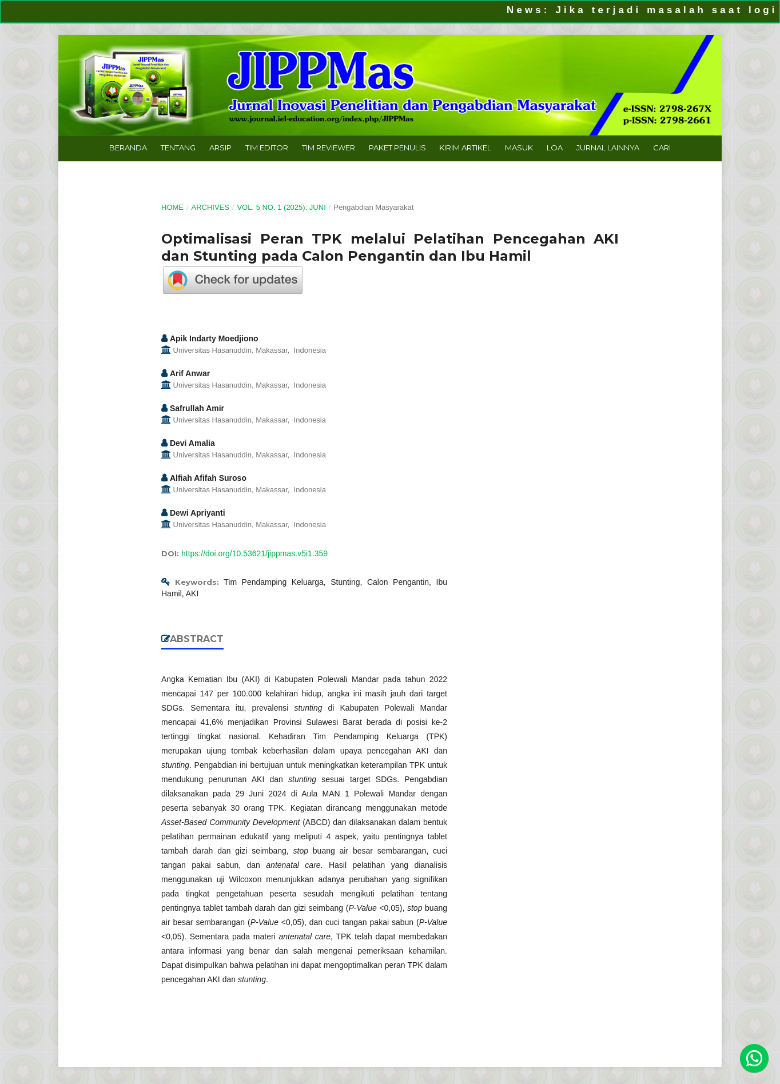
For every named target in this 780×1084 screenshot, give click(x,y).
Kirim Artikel (465, 147)
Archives (210, 207)
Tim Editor (266, 147)
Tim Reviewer (328, 147)
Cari (662, 147)
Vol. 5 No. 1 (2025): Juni (281, 207)
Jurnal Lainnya (607, 147)
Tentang (178, 147)
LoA (555, 147)
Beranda (128, 147)
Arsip (220, 147)
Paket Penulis (397, 147)
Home (172, 207)
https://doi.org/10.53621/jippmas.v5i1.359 (254, 553)
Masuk (519, 147)
